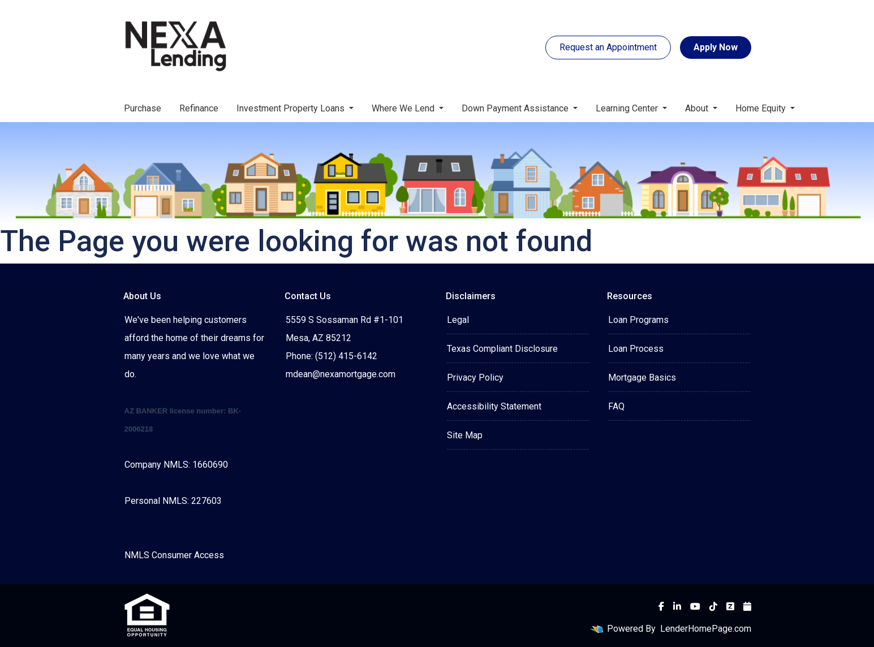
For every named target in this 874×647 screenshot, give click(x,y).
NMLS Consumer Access (174, 555)
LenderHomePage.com (705, 628)
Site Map (465, 435)
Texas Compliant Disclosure (502, 348)
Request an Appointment (608, 47)
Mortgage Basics (642, 377)
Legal (458, 319)
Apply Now (716, 47)
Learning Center (628, 108)
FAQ (616, 406)
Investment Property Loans (291, 108)
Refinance (198, 108)
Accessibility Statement (494, 406)
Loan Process (636, 348)
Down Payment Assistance (516, 108)
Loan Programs (638, 319)
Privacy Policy (475, 377)
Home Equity (761, 108)
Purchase (142, 108)
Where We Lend (404, 108)
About (698, 108)
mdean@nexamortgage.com (340, 374)
